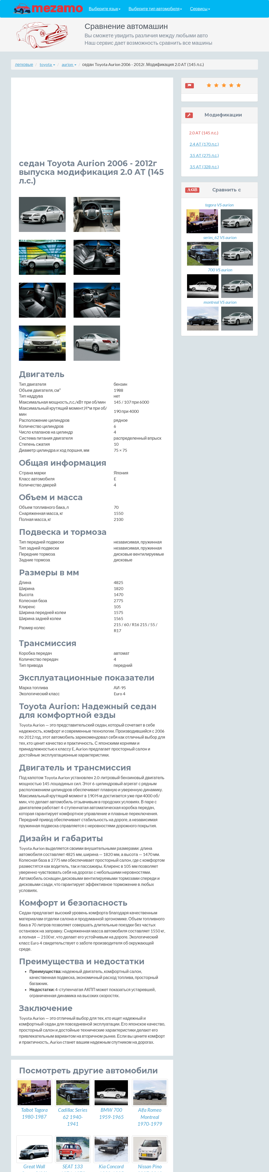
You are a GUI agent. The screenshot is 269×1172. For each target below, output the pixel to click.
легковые (24, 64)
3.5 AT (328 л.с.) (204, 166)
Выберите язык (105, 8)
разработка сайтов (139, 1166)
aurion (69, 64)
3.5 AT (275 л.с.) (204, 155)
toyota (47, 64)
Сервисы (200, 8)
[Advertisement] (92, 122)
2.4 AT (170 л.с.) (204, 143)
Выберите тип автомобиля (155, 8)
